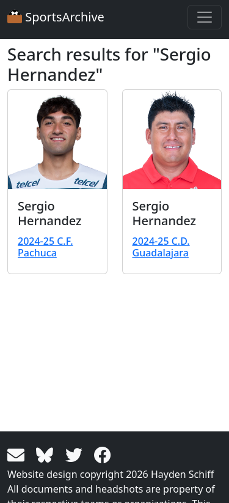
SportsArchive (55, 17)
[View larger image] (57, 139)
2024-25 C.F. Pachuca (45, 246)
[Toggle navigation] (204, 17)
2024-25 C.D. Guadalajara (161, 246)
